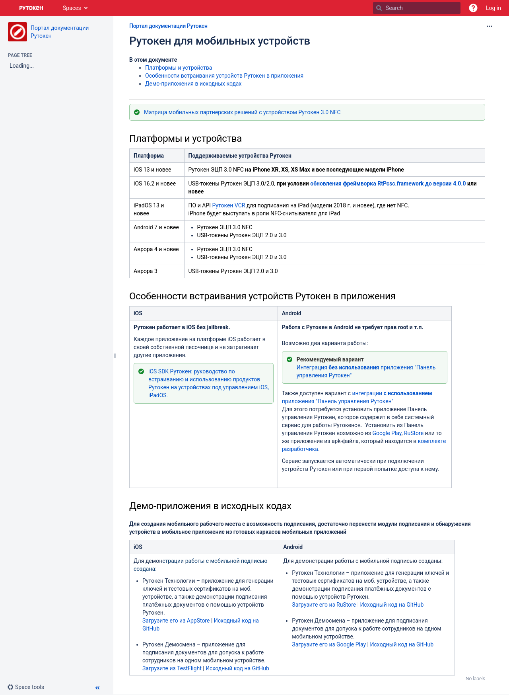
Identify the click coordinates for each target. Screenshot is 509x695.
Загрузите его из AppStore (176, 620)
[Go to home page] (31, 8)
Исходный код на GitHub (237, 668)
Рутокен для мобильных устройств (219, 40)
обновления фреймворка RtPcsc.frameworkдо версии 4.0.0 (388, 183)
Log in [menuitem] (493, 8)
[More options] (489, 26)
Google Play (386, 433)
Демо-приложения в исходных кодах (193, 83)
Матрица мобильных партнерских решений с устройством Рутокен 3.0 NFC (242, 112)
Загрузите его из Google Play (329, 644)
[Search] (379, 8)
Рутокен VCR (228, 205)
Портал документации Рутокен (168, 26)
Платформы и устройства (178, 67)
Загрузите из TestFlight (172, 668)
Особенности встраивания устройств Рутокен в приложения (224, 75)
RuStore (414, 433)
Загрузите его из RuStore (324, 604)
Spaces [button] (72, 8)
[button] (473, 8)
